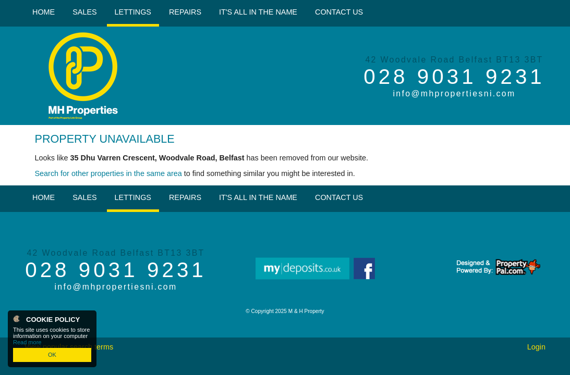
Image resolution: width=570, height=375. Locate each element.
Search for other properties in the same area (108, 173)
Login (536, 347)
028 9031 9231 (454, 77)
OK (52, 355)
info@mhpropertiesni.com (454, 93)
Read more (27, 342)
